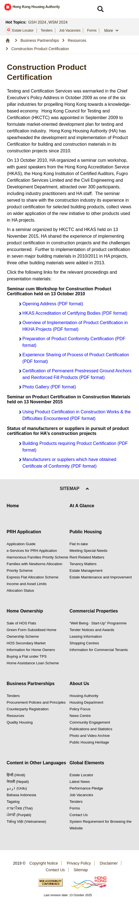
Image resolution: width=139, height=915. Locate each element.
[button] (100, 9)
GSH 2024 (37, 22)
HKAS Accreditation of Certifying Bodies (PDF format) (74, 313)
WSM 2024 (57, 22)
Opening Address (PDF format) (52, 303)
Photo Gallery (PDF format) (49, 387)
